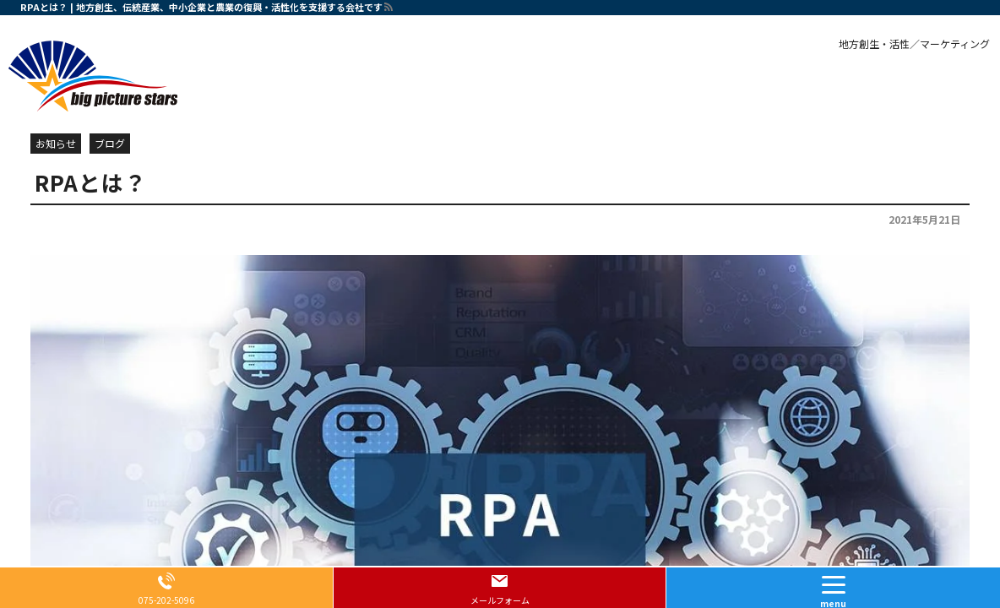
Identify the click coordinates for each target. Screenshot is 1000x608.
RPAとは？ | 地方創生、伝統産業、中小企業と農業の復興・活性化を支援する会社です (201, 7)
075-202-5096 (166, 600)
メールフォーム (500, 600)
